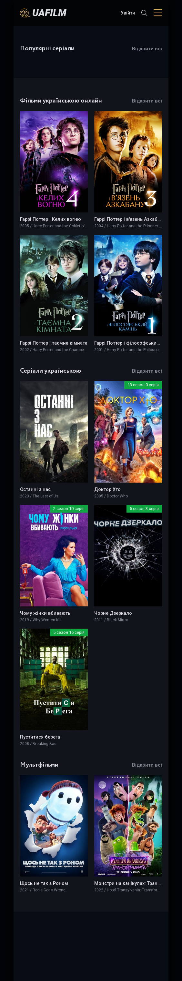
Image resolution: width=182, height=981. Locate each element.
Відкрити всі (147, 49)
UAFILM (49, 12)
